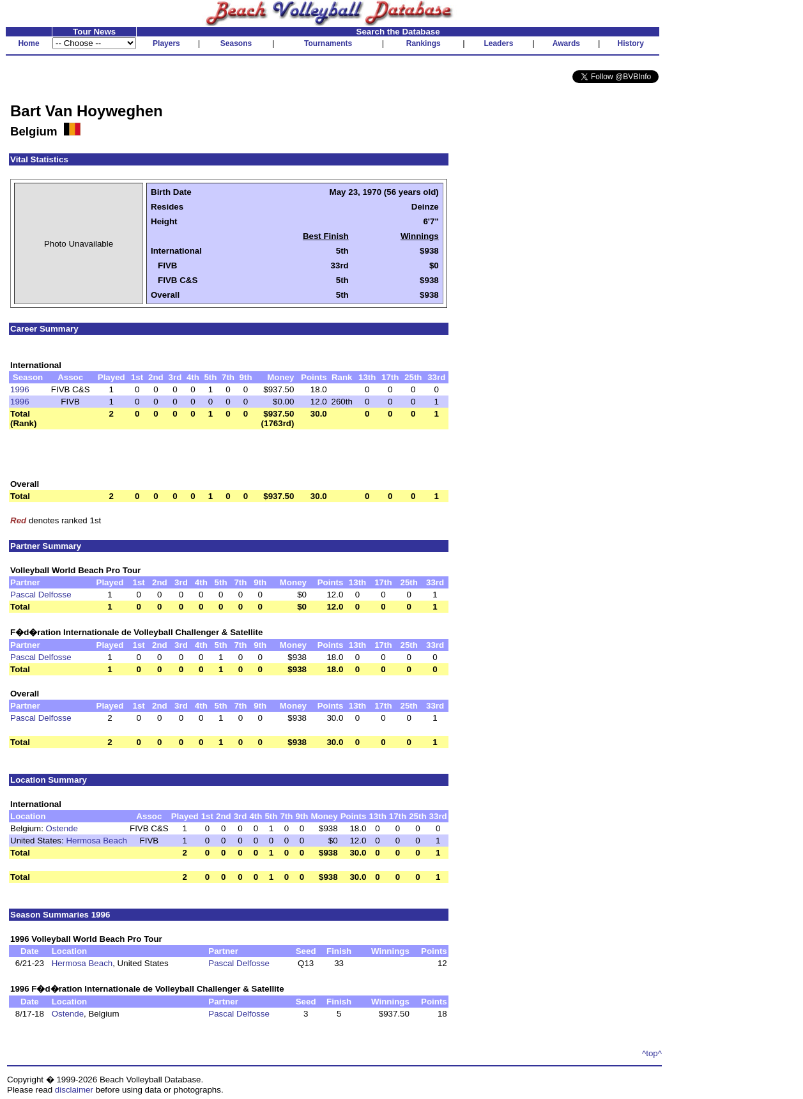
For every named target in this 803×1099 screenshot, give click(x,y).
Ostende (62, 828)
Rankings (423, 43)
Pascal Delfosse (41, 594)
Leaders (498, 43)
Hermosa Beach (96, 840)
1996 (19, 389)
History (631, 43)
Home (28, 43)
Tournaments (328, 43)
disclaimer (74, 1090)
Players (166, 43)
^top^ (652, 1053)
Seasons (236, 43)
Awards (566, 43)
